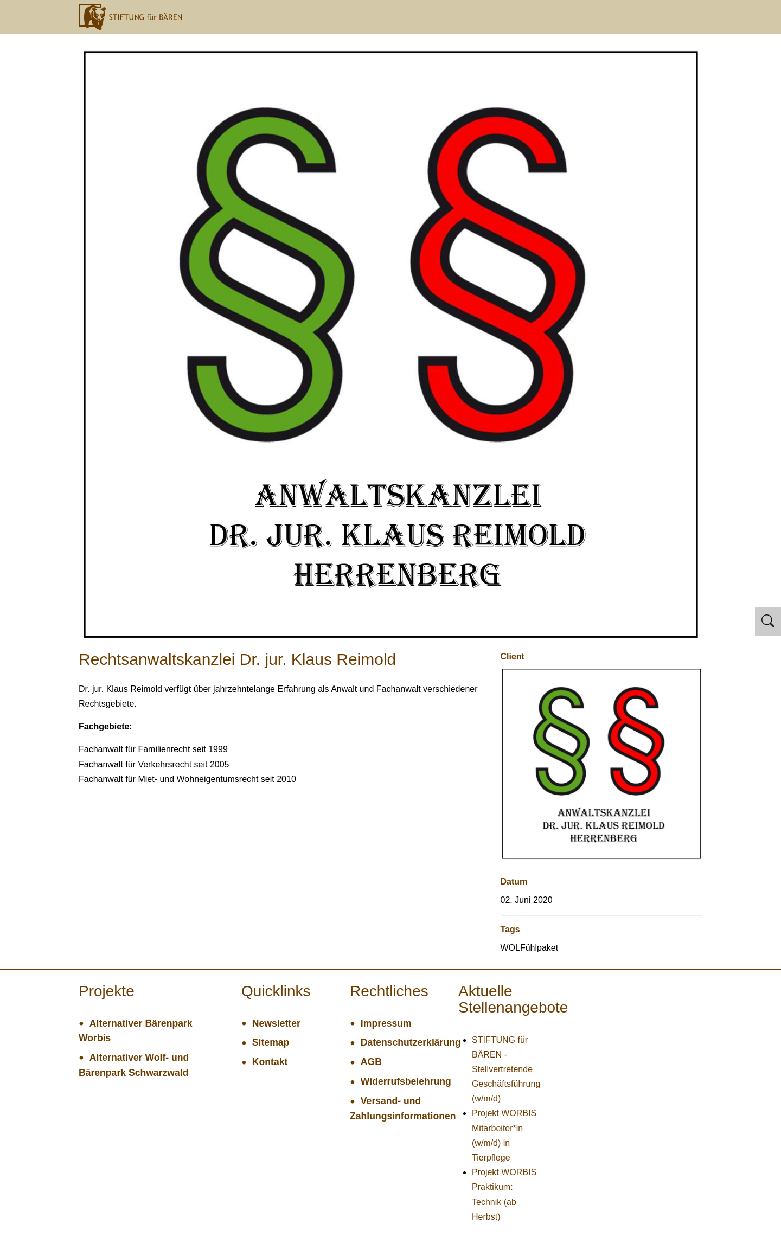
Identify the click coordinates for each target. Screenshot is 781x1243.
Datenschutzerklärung (396, 1042)
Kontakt (270, 1061)
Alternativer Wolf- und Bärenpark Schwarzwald (134, 1065)
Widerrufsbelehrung (396, 1081)
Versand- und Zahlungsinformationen (390, 1108)
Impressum (386, 1023)
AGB (371, 1061)
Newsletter (276, 1023)
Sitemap (270, 1042)
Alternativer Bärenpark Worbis (136, 1031)
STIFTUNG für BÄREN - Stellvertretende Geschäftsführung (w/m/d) (506, 1069)
